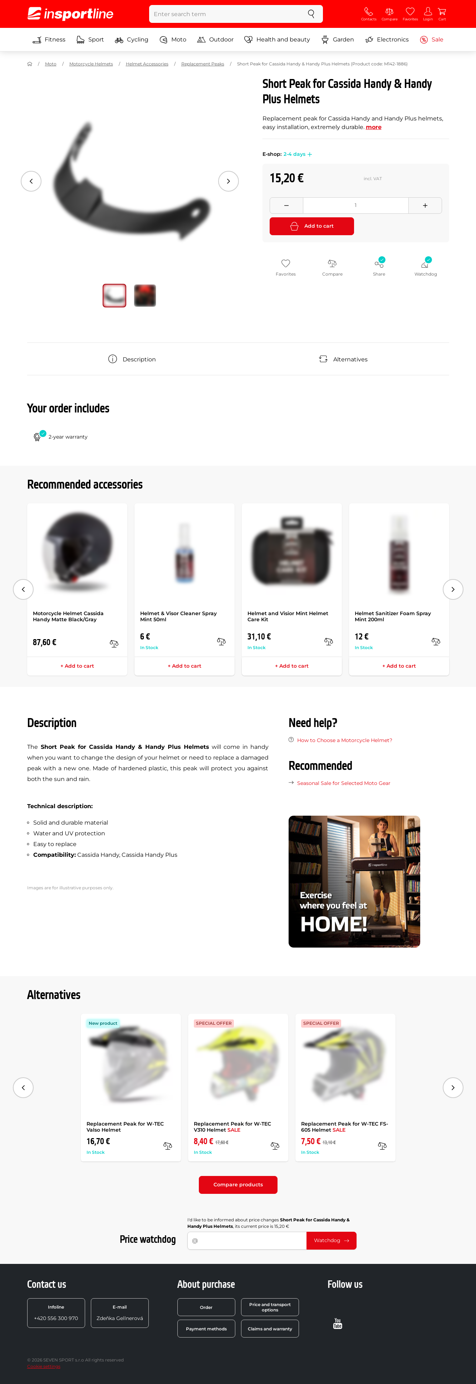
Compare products (238, 1184)
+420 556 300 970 (56, 1312)
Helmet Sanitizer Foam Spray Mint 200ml (393, 616)
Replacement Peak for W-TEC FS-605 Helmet (344, 1127)
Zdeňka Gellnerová (120, 1312)
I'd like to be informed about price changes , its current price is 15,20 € (268, 1223)
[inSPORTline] (70, 14)
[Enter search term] (224, 14)
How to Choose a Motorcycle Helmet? (344, 740)
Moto (172, 39)
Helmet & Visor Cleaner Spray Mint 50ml (178, 616)
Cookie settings (43, 1366)
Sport (90, 39)
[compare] (114, 644)
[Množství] (356, 205)
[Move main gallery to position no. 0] (114, 295)
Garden (337, 39)
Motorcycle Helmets (91, 63)
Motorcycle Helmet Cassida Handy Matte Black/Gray (68, 616)
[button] (308, 154)
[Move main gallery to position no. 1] (145, 295)
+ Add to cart (77, 666)
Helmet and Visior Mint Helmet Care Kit (287, 616)
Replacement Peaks (202, 63)
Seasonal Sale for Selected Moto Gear (344, 783)
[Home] (29, 64)
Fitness (49, 39)
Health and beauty (277, 39)
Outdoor (215, 39)
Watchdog (331, 1240)
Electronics (387, 39)
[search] (311, 14)
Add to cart (312, 226)
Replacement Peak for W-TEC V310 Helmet (232, 1127)
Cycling (131, 39)
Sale (431, 39)
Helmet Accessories (147, 63)
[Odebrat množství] (286, 205)
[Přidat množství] (425, 205)
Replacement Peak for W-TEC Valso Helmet (125, 1127)
